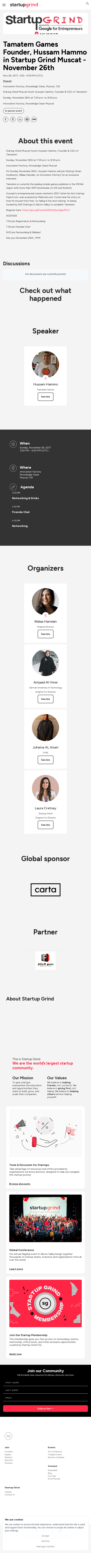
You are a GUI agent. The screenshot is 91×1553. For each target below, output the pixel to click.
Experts (8, 1454)
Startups (8, 1457)
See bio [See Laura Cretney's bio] (45, 824)
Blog (50, 1473)
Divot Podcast (54, 1479)
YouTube (52, 1476)
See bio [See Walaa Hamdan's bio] (45, 634)
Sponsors (9, 1460)
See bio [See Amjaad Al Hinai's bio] (45, 699)
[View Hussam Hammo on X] (45, 378)
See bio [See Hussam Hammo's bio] (45, 396)
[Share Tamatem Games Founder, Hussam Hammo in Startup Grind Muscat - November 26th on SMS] (34, 119)
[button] (87, 4)
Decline (45, 1540)
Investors (9, 1451)
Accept (45, 1535)
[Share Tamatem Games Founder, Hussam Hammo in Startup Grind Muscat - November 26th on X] (12, 119)
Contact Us (10, 1495)
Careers (8, 1492)
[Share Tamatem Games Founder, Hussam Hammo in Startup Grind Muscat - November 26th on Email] (27, 119)
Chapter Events (55, 1454)
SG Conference (55, 1451)
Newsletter (52, 1470)
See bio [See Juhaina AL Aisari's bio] (45, 759)
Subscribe (44, 1408)
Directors (9, 1463)
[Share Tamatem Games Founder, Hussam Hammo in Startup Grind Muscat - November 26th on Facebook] (5, 119)
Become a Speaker (56, 1457)
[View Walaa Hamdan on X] (45, 615)
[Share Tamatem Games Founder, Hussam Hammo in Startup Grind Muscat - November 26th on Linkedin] (19, 119)
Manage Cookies (45, 1546)
